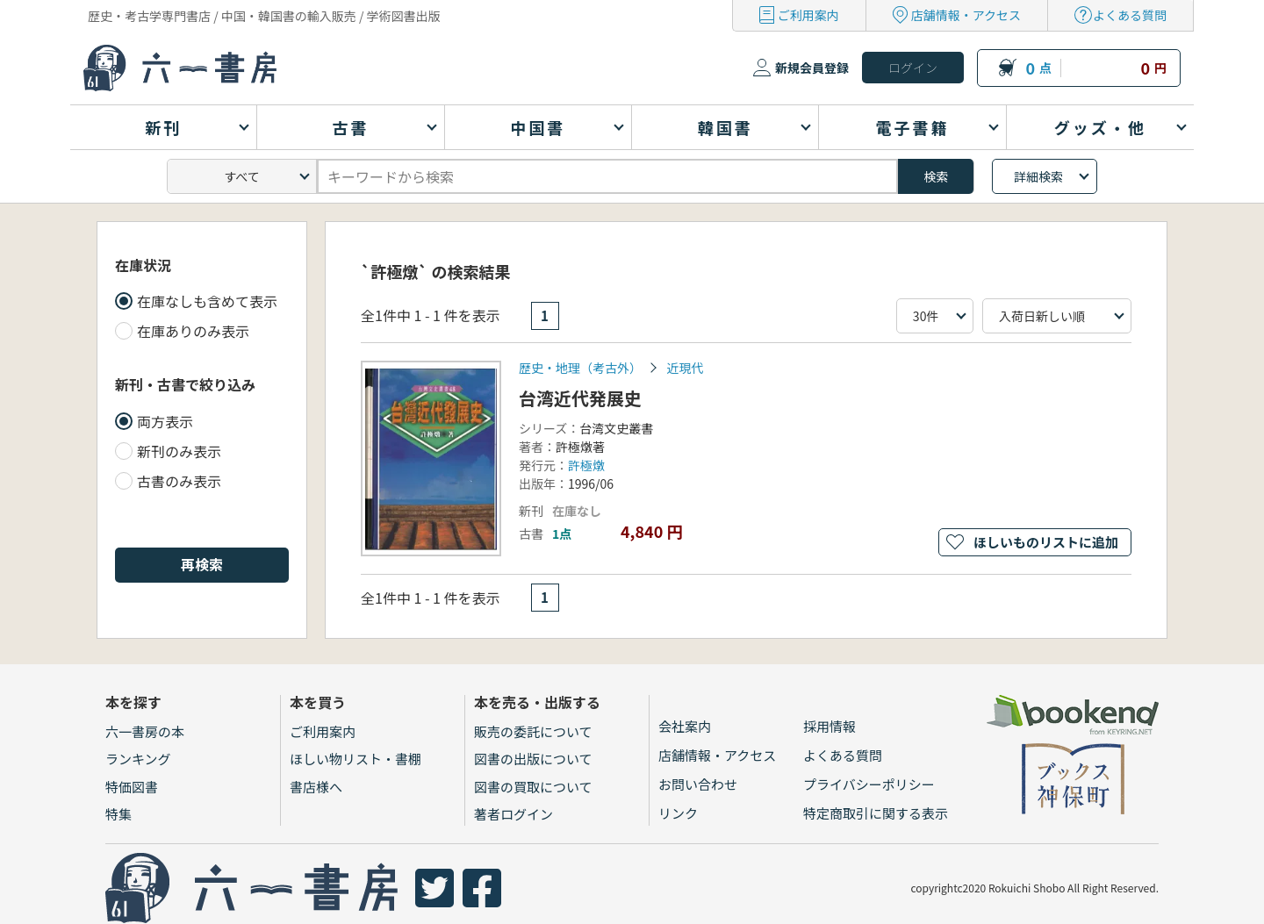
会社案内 (684, 726)
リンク (678, 813)
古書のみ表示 (179, 480)
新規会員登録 (812, 67)
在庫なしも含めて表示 (207, 301)
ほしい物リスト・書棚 (355, 758)
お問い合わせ (697, 784)
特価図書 (131, 786)
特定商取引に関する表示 (875, 813)
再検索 (202, 564)
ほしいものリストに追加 (1045, 542)
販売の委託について (533, 731)
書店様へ (316, 786)
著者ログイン (513, 814)
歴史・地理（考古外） (580, 367)
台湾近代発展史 (580, 398)
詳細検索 (1038, 176)
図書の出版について (533, 758)
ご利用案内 (808, 15)
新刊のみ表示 (179, 451)
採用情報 (829, 726)
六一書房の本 (144, 731)
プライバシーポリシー (869, 784)
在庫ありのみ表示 (193, 330)
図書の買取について (533, 786)
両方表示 (165, 421)
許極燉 (586, 465)
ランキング (138, 758)
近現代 (684, 367)
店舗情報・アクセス (966, 15)
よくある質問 (1130, 15)
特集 (118, 814)
